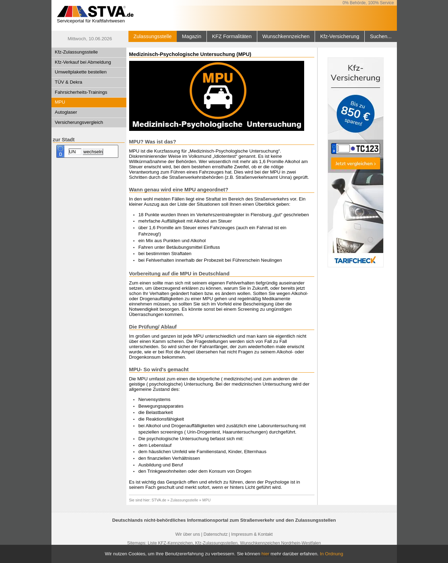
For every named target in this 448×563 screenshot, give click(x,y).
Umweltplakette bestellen (81, 72)
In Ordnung (331, 553)
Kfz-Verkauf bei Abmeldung (83, 62)
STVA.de (159, 500)
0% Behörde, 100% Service (368, 2)
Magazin (191, 36)
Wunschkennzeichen (285, 36)
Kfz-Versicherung (339, 36)
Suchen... (381, 36)
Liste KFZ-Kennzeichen (170, 543)
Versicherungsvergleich (79, 122)
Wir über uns (187, 534)
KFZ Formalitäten (232, 36)
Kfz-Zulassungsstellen (216, 543)
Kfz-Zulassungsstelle (76, 52)
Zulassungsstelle (152, 36)
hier (265, 553)
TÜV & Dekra (69, 82)
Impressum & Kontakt (251, 534)
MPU (60, 102)
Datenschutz (215, 534)
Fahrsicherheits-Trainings (81, 92)
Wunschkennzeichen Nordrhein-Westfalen (280, 543)
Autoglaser (66, 112)
